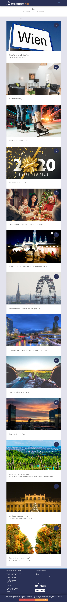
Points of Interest (39, 574)
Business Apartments (11, 577)
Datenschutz (9, 591)
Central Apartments (11, 581)
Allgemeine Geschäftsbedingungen (14, 589)
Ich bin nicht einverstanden (27, 600)
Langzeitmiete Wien (11, 574)
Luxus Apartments (10, 576)
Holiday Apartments (11, 579)
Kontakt (8, 587)
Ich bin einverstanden (41, 600)
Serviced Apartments (11, 580)
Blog (22, 18)
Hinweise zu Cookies (58, 597)
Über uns (8, 585)
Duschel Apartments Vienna (12, 18)
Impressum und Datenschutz (13, 588)
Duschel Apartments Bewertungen (43, 576)
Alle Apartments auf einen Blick (13, 573)
